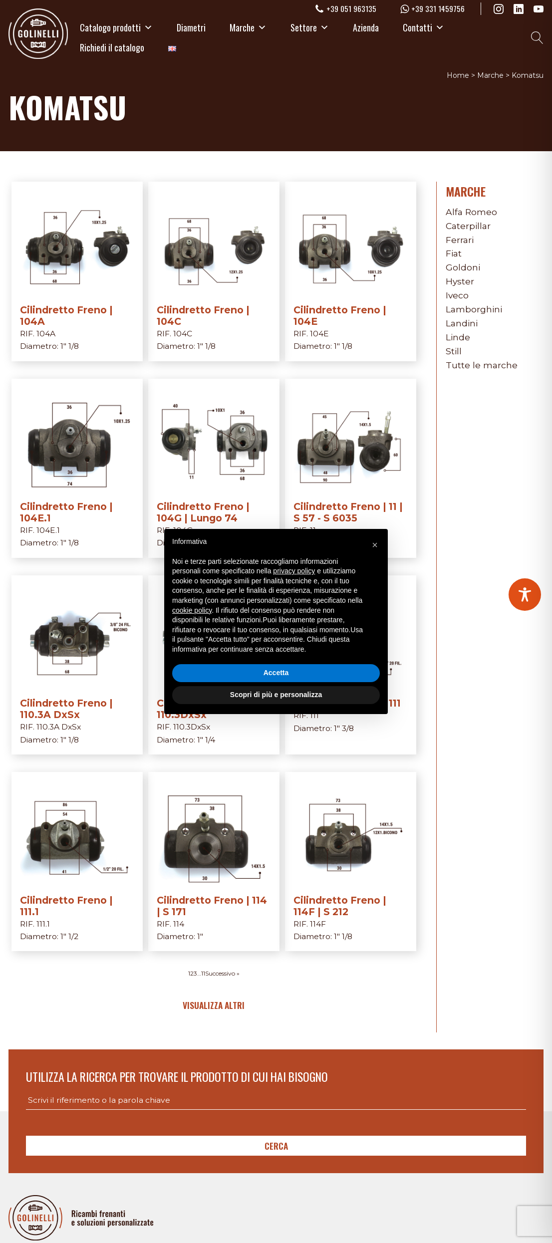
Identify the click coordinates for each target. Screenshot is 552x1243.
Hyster (460, 281)
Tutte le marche (482, 365)
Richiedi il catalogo (112, 47)
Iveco (457, 295)
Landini (462, 323)
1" (200, 936)
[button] (375, 545)
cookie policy (192, 610)
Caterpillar (468, 226)
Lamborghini (474, 309)
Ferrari (460, 240)
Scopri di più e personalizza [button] (276, 695)
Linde (458, 337)
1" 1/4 (206, 740)
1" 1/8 (69, 346)
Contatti (423, 27)
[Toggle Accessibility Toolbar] (525, 594)
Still (454, 351)
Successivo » (222, 973)
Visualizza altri (214, 1004)
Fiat (454, 253)
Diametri (191, 27)
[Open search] (537, 37)
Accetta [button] (276, 673)
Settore (309, 27)
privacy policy (294, 571)
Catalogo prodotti (116, 27)
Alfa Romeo (471, 212)
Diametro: (40, 346)
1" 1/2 (69, 936)
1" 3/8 (344, 728)
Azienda (366, 27)
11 (203, 973)
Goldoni (463, 267)
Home (458, 75)
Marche (248, 27)
